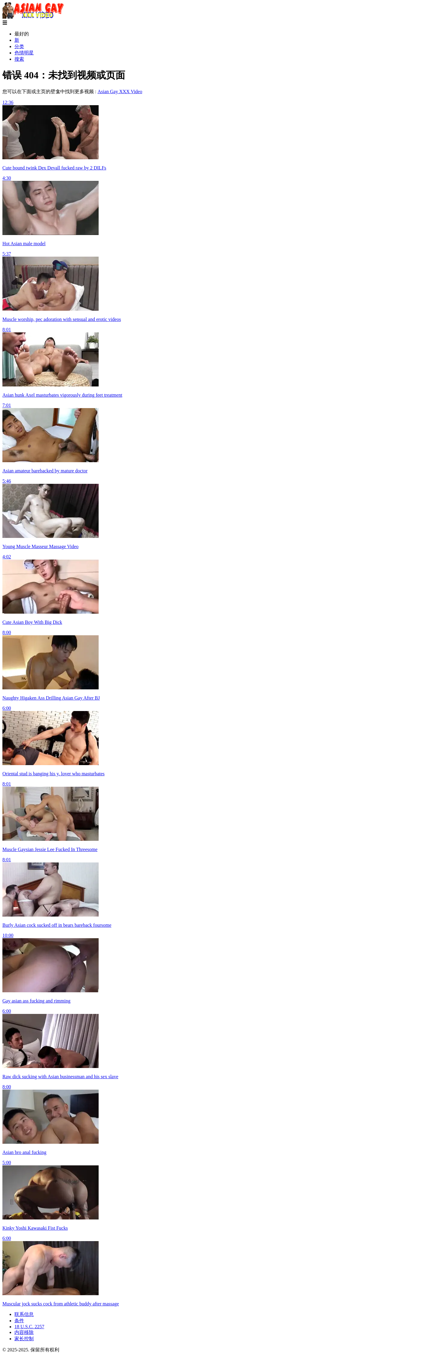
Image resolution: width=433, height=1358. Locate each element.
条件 (19, 1320)
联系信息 (24, 1314)
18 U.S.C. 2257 (29, 1326)
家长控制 (24, 1338)
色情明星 (24, 52)
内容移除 (24, 1332)
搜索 (19, 59)
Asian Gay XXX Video (119, 91)
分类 (19, 46)
